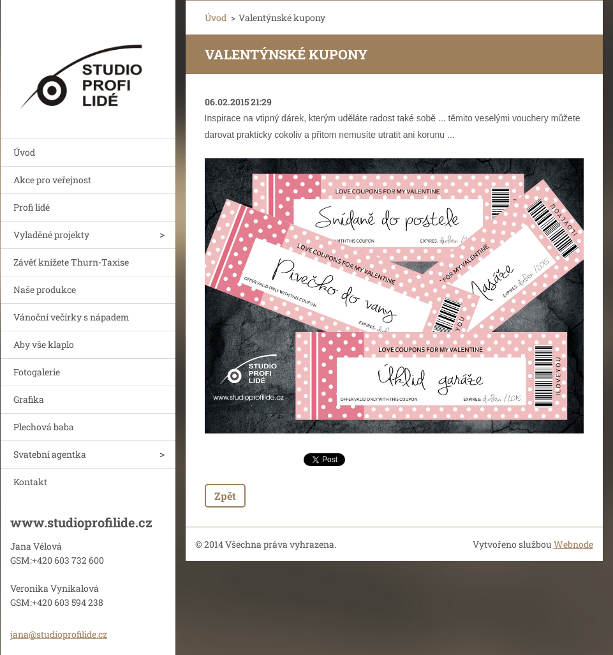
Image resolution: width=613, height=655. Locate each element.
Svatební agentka (49, 454)
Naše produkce (44, 289)
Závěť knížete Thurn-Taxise (71, 262)
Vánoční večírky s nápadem (71, 317)
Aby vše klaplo (43, 344)
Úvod (24, 152)
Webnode (573, 544)
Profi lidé (31, 207)
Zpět (225, 495)
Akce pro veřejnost (52, 180)
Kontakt (30, 482)
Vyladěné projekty (51, 235)
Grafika (28, 399)
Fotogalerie (36, 372)
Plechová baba (43, 427)
